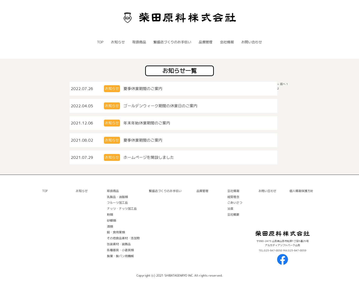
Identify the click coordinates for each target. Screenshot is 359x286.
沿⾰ (230, 208)
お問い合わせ (251, 42)
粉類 (110, 214)
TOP (100, 42)
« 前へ (281, 84)
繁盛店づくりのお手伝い (172, 42)
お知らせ (118, 42)
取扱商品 (139, 42)
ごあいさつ (234, 203)
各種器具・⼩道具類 (120, 250)
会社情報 (227, 42)
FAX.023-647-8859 (294, 250)
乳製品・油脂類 (117, 197)
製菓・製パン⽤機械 (120, 256)
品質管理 (205, 42)
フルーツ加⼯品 (117, 203)
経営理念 (233, 197)
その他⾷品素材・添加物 (123, 238)
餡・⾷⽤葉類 (116, 232)
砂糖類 (111, 220)
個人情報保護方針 (301, 191)
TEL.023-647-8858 (271, 250)
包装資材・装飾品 (119, 244)
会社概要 (233, 214)
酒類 (110, 226)
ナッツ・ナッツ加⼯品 (122, 208)
